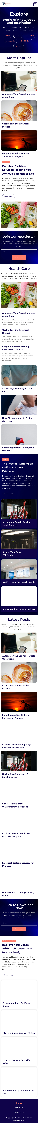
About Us (19, 1108)
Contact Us (19, 1112)
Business (5, 459)
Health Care (6, 162)
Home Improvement (9, 940)
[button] (35, 4)
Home (19, 1103)
